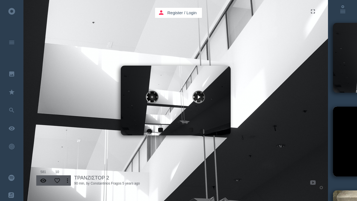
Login (191, 12)
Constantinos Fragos (106, 183)
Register (175, 12)
